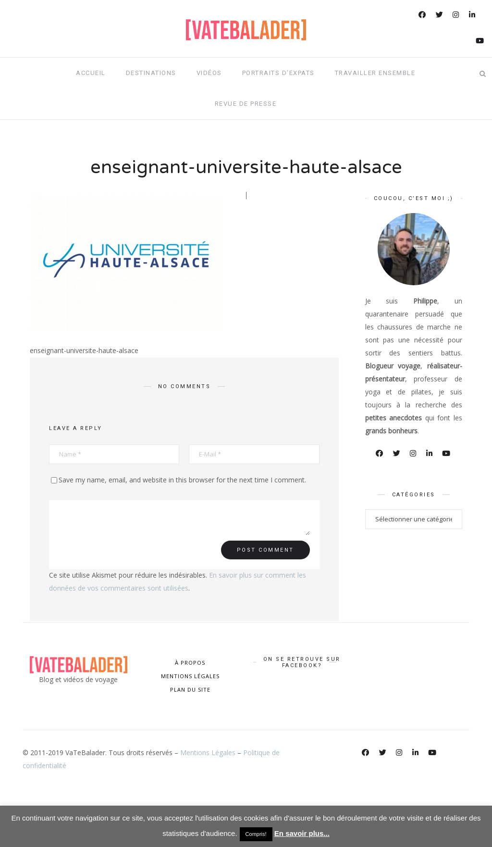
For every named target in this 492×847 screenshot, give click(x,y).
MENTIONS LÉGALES (190, 676)
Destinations (151, 72)
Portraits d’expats (278, 72)
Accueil (91, 72)
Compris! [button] (256, 834)
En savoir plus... (302, 833)
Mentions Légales (207, 752)
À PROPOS (190, 662)
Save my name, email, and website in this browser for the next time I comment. (182, 479)
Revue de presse (246, 103)
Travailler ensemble (375, 72)
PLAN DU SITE (190, 689)
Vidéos (209, 72)
